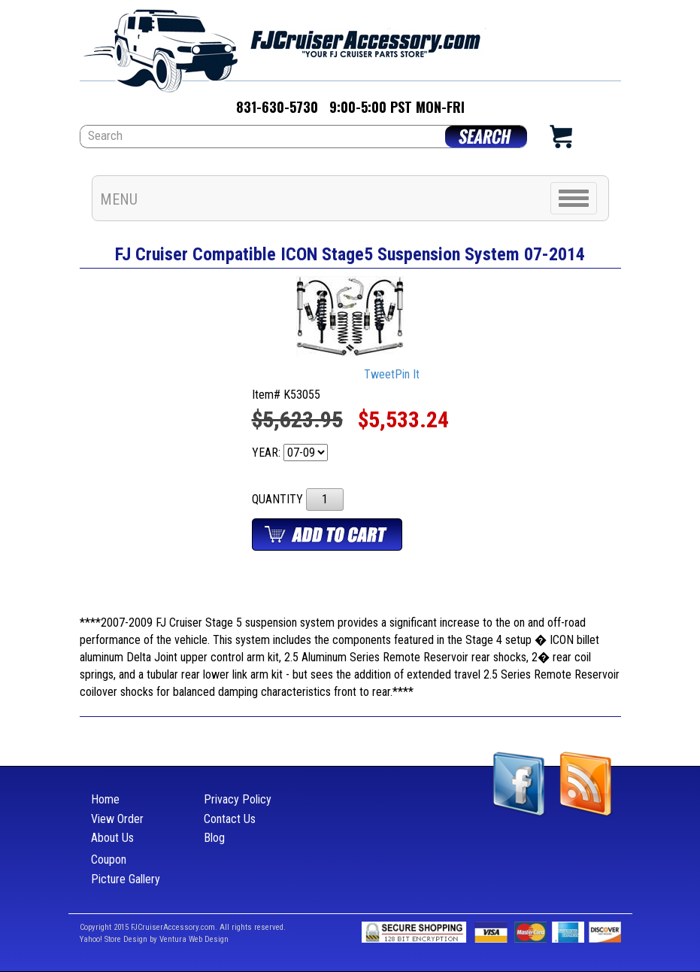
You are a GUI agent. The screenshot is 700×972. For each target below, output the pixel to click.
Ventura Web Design (194, 939)
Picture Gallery (125, 879)
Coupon (108, 859)
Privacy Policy (237, 799)
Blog (214, 838)
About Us (112, 838)
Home (105, 799)
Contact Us (230, 819)
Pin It (407, 374)
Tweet (379, 374)
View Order (117, 819)
